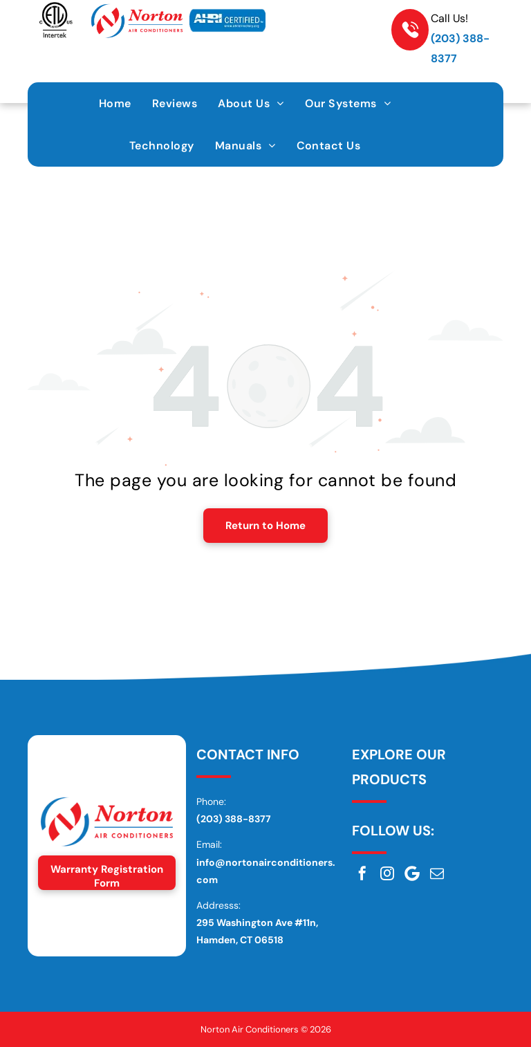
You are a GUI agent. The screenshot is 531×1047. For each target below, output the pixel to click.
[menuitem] (115, 103)
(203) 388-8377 (233, 819)
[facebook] (362, 873)
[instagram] (387, 873)
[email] (437, 873)
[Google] (412, 873)
